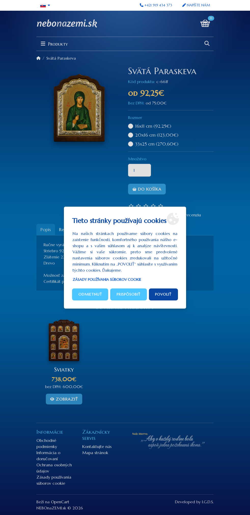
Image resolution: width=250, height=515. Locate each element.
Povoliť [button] (163, 294)
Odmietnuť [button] (90, 294)
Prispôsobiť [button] (129, 294)
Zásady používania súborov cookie (107, 279)
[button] (45, 5)
